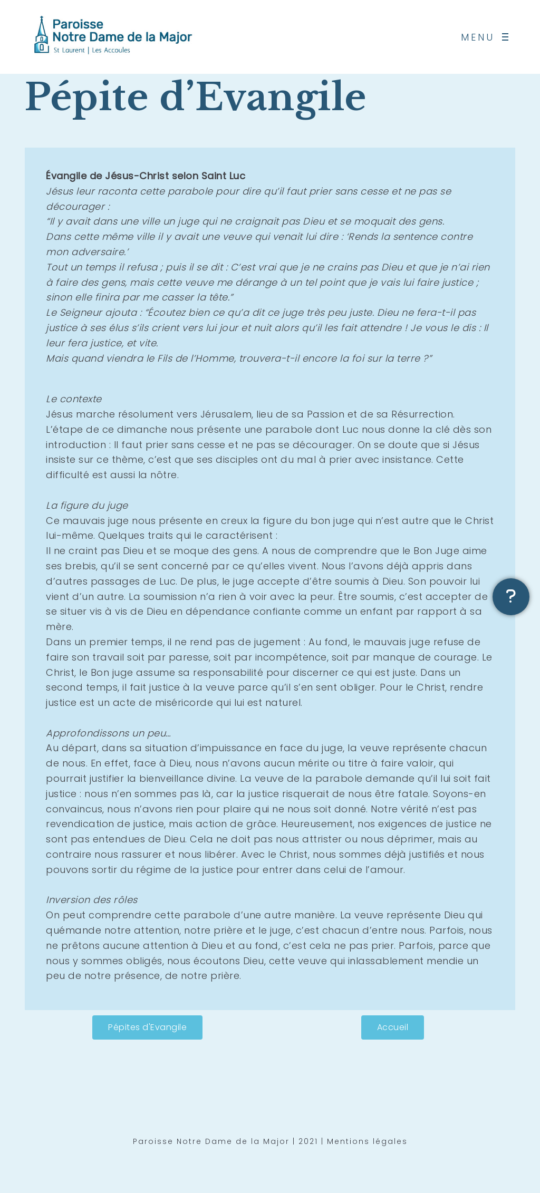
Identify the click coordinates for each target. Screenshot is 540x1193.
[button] (147, 1027)
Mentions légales (367, 1144)
